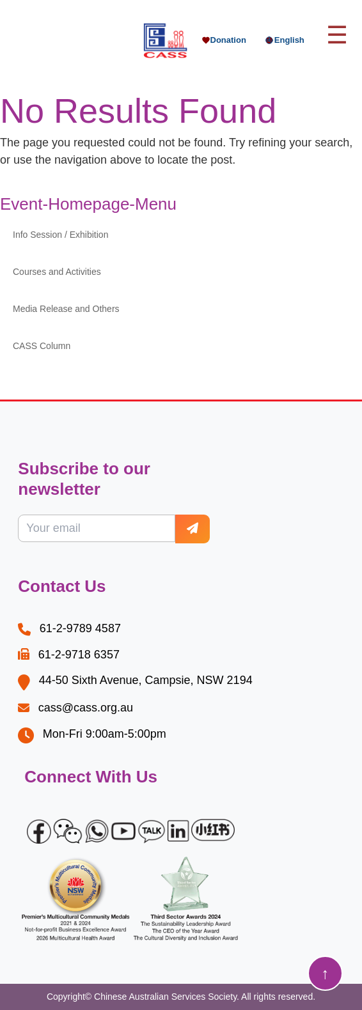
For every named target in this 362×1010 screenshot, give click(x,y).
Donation (223, 40)
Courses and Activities (57, 272)
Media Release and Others (66, 309)
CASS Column (41, 346)
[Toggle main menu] (337, 35)
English (284, 40)
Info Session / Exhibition (60, 234)
